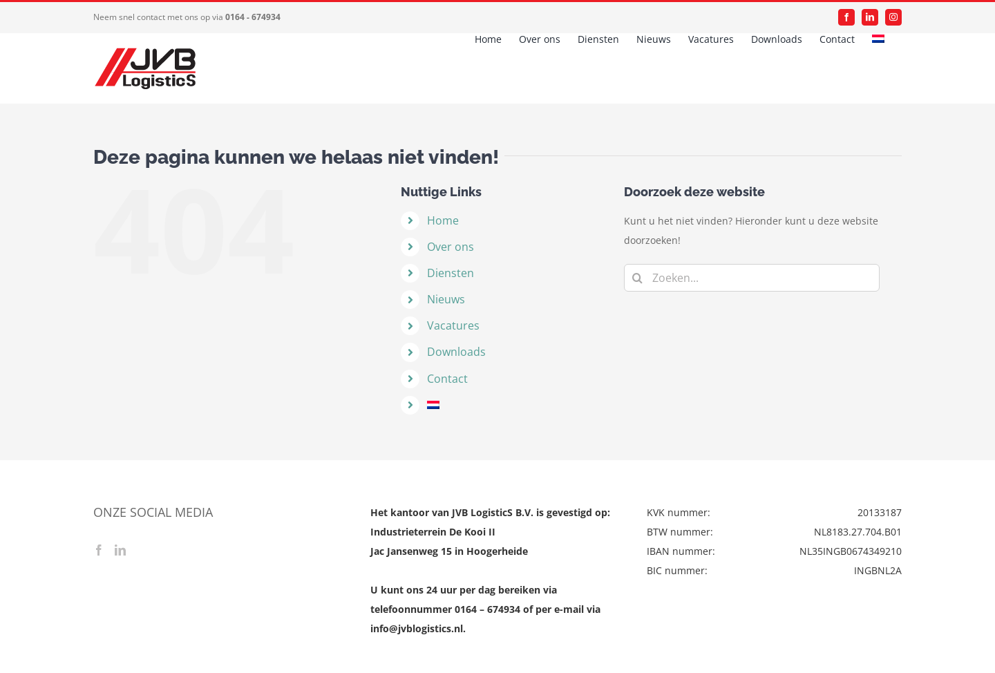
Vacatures (453, 325)
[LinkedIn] (120, 550)
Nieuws (446, 299)
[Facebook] (98, 550)
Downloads (456, 351)
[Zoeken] (638, 278)
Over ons (450, 246)
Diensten (450, 273)
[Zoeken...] (752, 278)
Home (443, 220)
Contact (447, 378)
